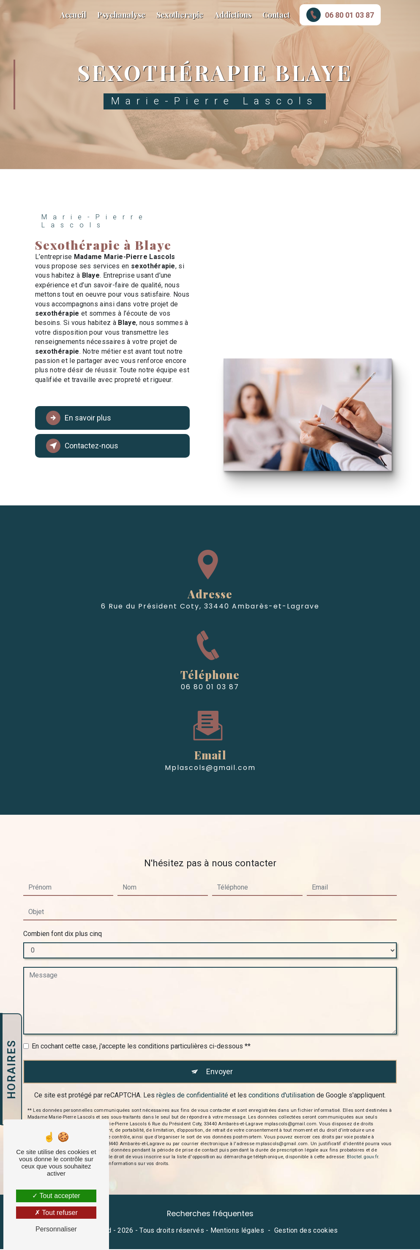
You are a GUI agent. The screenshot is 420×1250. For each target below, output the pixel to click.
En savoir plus (82, 418)
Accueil (73, 15)
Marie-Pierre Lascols (16, 14)
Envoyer (219, 1039)
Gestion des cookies (306, 1232)
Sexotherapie (179, 15)
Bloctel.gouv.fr (362, 1125)
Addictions (232, 15)
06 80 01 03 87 (340, 15)
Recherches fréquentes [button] (210, 1214)
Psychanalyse (121, 15)
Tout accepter (56, 1195)
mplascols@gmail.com (210, 735)
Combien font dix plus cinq (62, 901)
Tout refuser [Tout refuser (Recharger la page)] (56, 1212)
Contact (276, 15)
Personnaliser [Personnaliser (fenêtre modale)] (56, 1229)
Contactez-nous (85, 446)
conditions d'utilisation (281, 1064)
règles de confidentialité (192, 1064)
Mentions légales (237, 1232)
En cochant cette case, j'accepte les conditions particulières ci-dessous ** (141, 1014)
